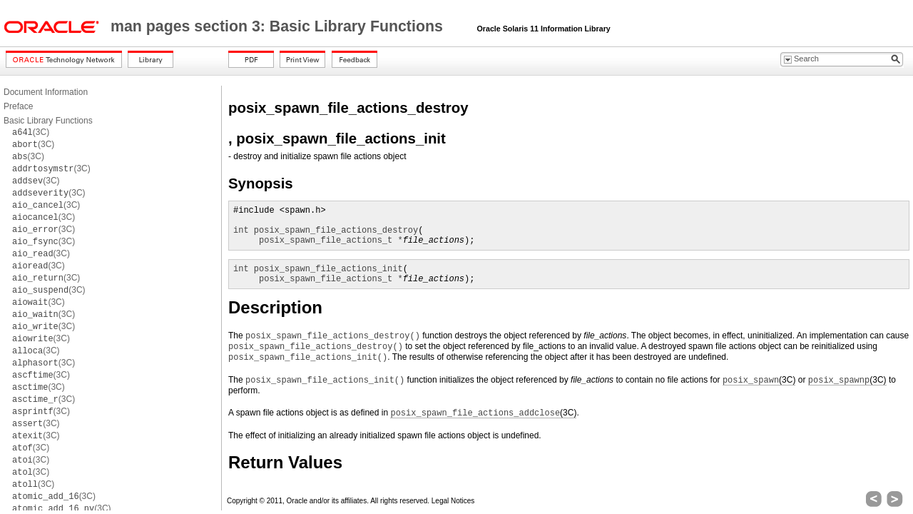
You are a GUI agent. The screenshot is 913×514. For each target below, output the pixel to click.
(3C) (30, 132)
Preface (18, 106)
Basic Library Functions (48, 121)
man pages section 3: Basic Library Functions (279, 26)
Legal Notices (453, 501)
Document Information (46, 92)
